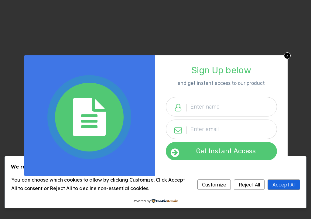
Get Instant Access (226, 151)
